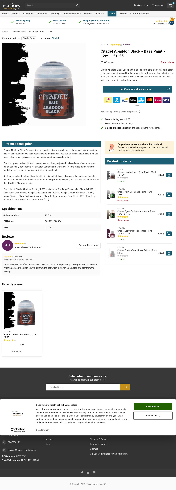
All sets (99, 13)
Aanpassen (153, 470)
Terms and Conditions (100, 420)
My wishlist (139, 425)
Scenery (55, 13)
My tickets (139, 420)
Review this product (89, 245)
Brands (123, 13)
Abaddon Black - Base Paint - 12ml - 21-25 (32, 31)
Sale (112, 13)
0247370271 (14, 442)
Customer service (139, 13)
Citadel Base (29, 38)
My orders (139, 415)
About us (94, 415)
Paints (15, 13)
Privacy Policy (97, 429)
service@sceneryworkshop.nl (22, 450)
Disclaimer (95, 425)
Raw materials (71, 13)
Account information (143, 410)
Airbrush (41, 13)
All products (140, 434)
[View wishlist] (157, 5)
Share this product (130, 112)
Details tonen (42, 484)
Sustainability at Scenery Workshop (107, 410)
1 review (126, 45)
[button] (141, 5)
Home (5, 13)
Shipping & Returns (99, 439)
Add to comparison (109, 112)
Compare (138, 429)
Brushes (27, 13)
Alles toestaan (153, 461)
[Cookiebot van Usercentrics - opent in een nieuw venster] (18, 485)
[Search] (77, 5)
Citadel (55, 38)
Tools (87, 13)
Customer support (98, 444)
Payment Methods (99, 434)
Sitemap (94, 449)
